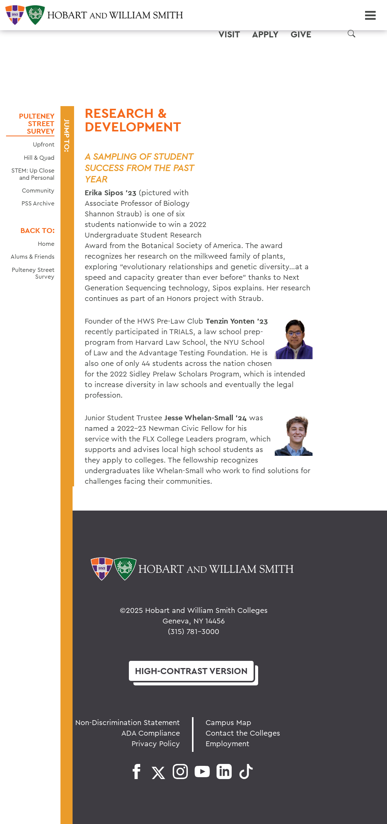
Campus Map (228, 722)
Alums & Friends (32, 256)
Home (46, 243)
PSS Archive (38, 203)
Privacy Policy (156, 743)
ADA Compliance (150, 733)
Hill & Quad (39, 157)
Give (301, 34)
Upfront (43, 144)
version (191, 671)
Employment (227, 743)
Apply (265, 34)
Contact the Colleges (243, 733)
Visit (229, 34)
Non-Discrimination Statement (127, 722)
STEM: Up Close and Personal (32, 174)
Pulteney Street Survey (36, 123)
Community (38, 190)
